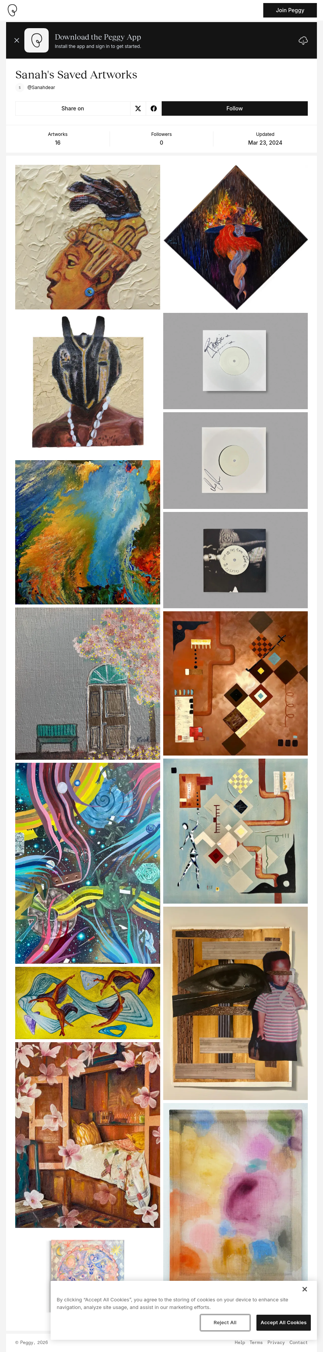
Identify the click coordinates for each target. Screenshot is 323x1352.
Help (240, 1343)
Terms (256, 1343)
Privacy (276, 1343)
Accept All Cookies (284, 1322)
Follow (234, 108)
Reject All (224, 1322)
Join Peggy (290, 10)
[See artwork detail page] (87, 237)
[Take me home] (12, 10)
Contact (299, 1343)
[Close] (304, 1289)
